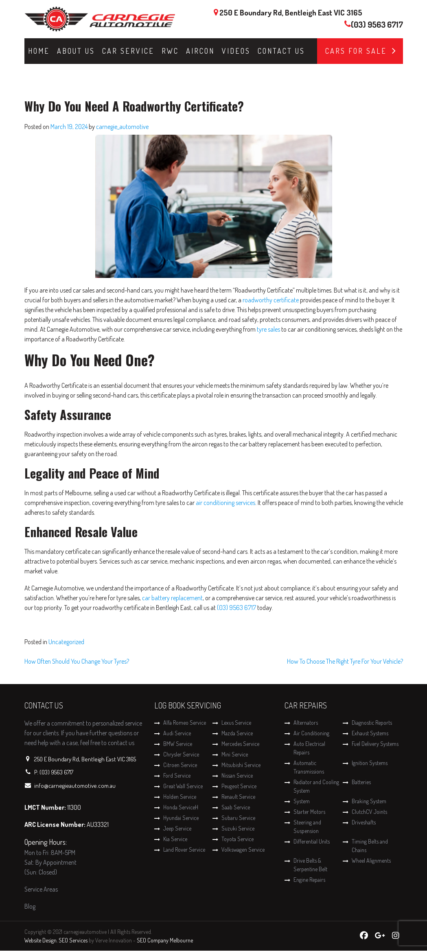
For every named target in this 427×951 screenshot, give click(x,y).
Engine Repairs (309, 879)
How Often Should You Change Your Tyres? (76, 661)
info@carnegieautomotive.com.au (75, 785)
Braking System (369, 801)
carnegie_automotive (122, 126)
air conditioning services (225, 502)
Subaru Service (238, 817)
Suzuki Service (237, 828)
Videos (236, 50)
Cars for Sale (356, 50)
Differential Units (311, 841)
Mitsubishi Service (241, 764)
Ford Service (177, 775)
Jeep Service (177, 828)
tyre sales (268, 329)
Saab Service (235, 807)
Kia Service (175, 838)
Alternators (305, 722)
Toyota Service (237, 838)
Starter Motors (309, 811)
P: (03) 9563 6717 (53, 772)
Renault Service (238, 796)
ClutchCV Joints (369, 811)
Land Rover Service (184, 849)
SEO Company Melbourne (165, 940)
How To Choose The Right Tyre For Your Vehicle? (345, 661)
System (301, 801)
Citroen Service (180, 764)
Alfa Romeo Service (184, 722)
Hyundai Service (181, 817)
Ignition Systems (370, 762)
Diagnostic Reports (372, 722)
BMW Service (177, 743)
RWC (170, 50)
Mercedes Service (240, 743)
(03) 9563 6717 (377, 24)
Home (39, 50)
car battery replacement (172, 598)
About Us (76, 50)
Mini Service (234, 754)
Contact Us (281, 50)
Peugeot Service (238, 786)
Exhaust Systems (370, 733)
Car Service (128, 50)
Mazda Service (237, 733)
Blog (29, 906)
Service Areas (41, 889)
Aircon (200, 50)
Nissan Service (237, 775)
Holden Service (179, 796)
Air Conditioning (311, 733)
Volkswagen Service (243, 849)
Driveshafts (364, 822)
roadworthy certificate (271, 300)
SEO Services (73, 940)
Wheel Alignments (371, 860)
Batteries (361, 781)
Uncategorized (66, 642)
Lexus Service (236, 722)
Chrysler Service (181, 754)
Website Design (40, 940)
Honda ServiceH (180, 807)
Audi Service (177, 733)
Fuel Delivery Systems (375, 743)
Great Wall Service (183, 786)
